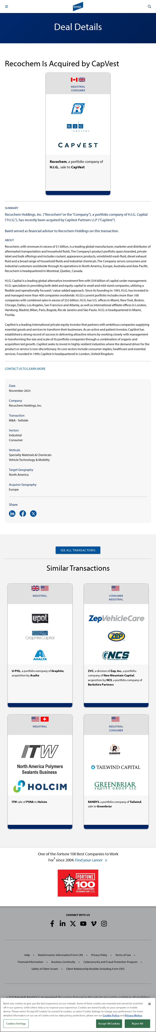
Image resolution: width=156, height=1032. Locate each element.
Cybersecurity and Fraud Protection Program (110, 962)
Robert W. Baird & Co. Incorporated (36, 997)
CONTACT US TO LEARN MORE (25, 369)
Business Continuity (63, 962)
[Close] (149, 1005)
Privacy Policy (99, 955)
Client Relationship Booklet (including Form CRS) (95, 969)
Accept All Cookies (109, 1024)
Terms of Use (123, 955)
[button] (6, 6)
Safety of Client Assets (44, 969)
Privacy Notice (133, 1016)
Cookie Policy (111, 1016)
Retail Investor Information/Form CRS (60, 955)
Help (27, 955)
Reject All (137, 1024)
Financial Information (30, 962)
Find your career (91, 859)
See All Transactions (78, 550)
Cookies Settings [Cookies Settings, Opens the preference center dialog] (16, 1024)
